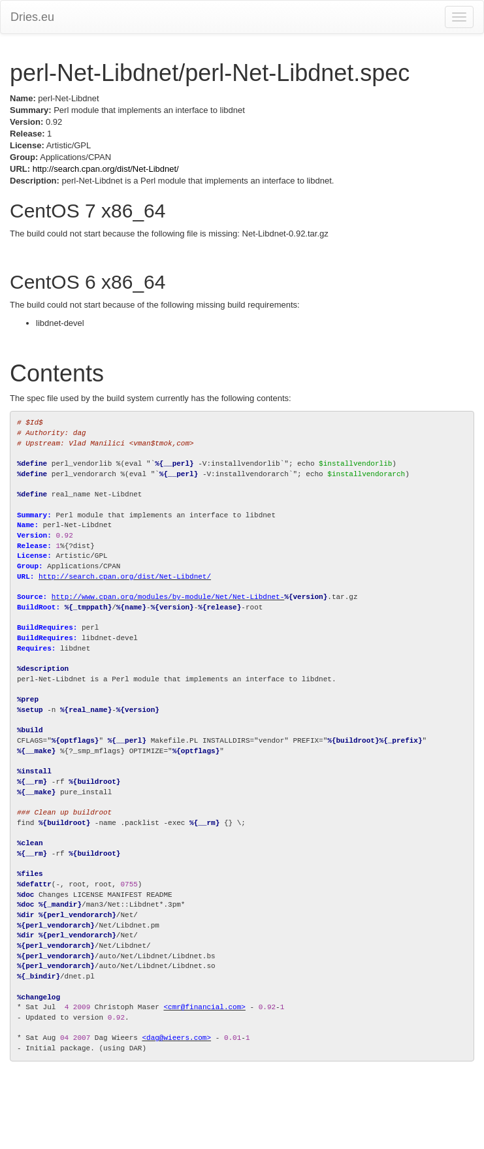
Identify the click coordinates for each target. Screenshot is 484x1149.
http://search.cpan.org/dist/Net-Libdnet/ (106, 169)
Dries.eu (32, 17)
